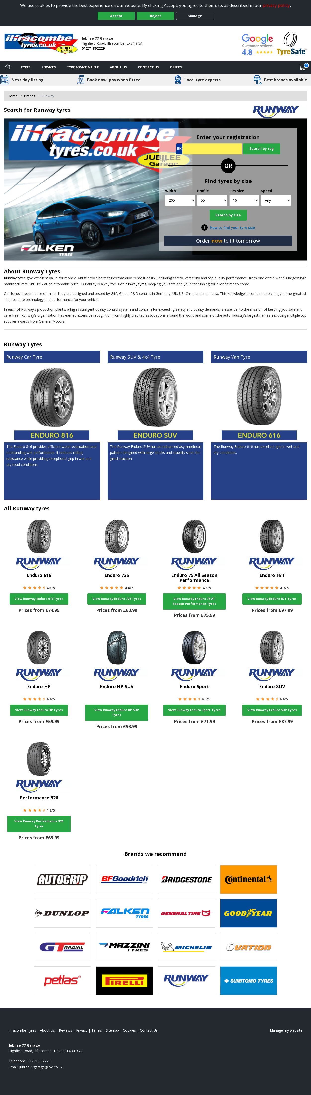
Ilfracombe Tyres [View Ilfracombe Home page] (22, 1030)
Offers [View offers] (176, 67)
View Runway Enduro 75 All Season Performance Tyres (194, 601)
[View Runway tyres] (186, 980)
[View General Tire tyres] (186, 913)
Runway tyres (15, 278)
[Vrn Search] (209, 148)
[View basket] (302, 67)
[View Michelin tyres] (186, 947)
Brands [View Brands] (29, 96)
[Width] (180, 200)
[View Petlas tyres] (62, 980)
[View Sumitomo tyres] (248, 980)
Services (48, 67)
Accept (116, 15)
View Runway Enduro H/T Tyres (272, 599)
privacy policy (276, 5)
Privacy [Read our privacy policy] (81, 1030)
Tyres (26, 67)
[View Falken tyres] (124, 913)
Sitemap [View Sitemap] (112, 1030)
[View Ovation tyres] (248, 947)
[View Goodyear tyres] (248, 913)
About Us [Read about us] (47, 1030)
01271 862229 (93, 48)
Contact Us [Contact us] (148, 67)
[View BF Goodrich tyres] (124, 879)
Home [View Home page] (13, 96)
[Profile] (212, 200)
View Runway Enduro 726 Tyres (116, 599)
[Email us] (40, 1067)
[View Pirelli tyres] (124, 980)
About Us (118, 67)
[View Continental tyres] (248, 879)
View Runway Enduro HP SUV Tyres (116, 712)
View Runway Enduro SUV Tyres (272, 710)
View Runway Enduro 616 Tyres (39, 599)
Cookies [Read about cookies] (129, 1030)
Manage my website (286, 1030)
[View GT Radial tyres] (62, 947)
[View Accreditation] (291, 43)
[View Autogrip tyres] (62, 879)
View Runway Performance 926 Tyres (38, 823)
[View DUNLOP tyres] (62, 913)
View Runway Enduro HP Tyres (39, 710)
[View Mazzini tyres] (124, 947)
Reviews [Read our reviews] (65, 1030)
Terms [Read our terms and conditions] (96, 1030)
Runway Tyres (41, 271)
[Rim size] (244, 200)
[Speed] (276, 200)
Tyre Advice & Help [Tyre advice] (83, 67)
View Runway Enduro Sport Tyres (194, 710)
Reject (155, 15)
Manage (195, 15)
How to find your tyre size (232, 227)
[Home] (7, 67)
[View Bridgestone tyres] (186, 879)
